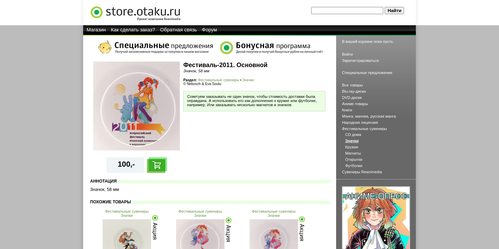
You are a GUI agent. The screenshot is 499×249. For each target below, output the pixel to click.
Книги (347, 110)
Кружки (351, 147)
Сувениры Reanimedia (362, 172)
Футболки (353, 166)
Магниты (353, 153)
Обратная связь (178, 30)
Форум (209, 30)
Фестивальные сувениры (218, 80)
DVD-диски (352, 97)
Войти (347, 54)
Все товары (352, 85)
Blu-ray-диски (354, 91)
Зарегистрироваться (360, 60)
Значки (248, 80)
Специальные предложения (367, 73)
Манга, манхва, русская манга (369, 116)
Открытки (353, 159)
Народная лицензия (360, 122)
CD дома (353, 134)
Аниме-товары (355, 104)
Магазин (96, 30)
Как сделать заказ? (133, 30)
